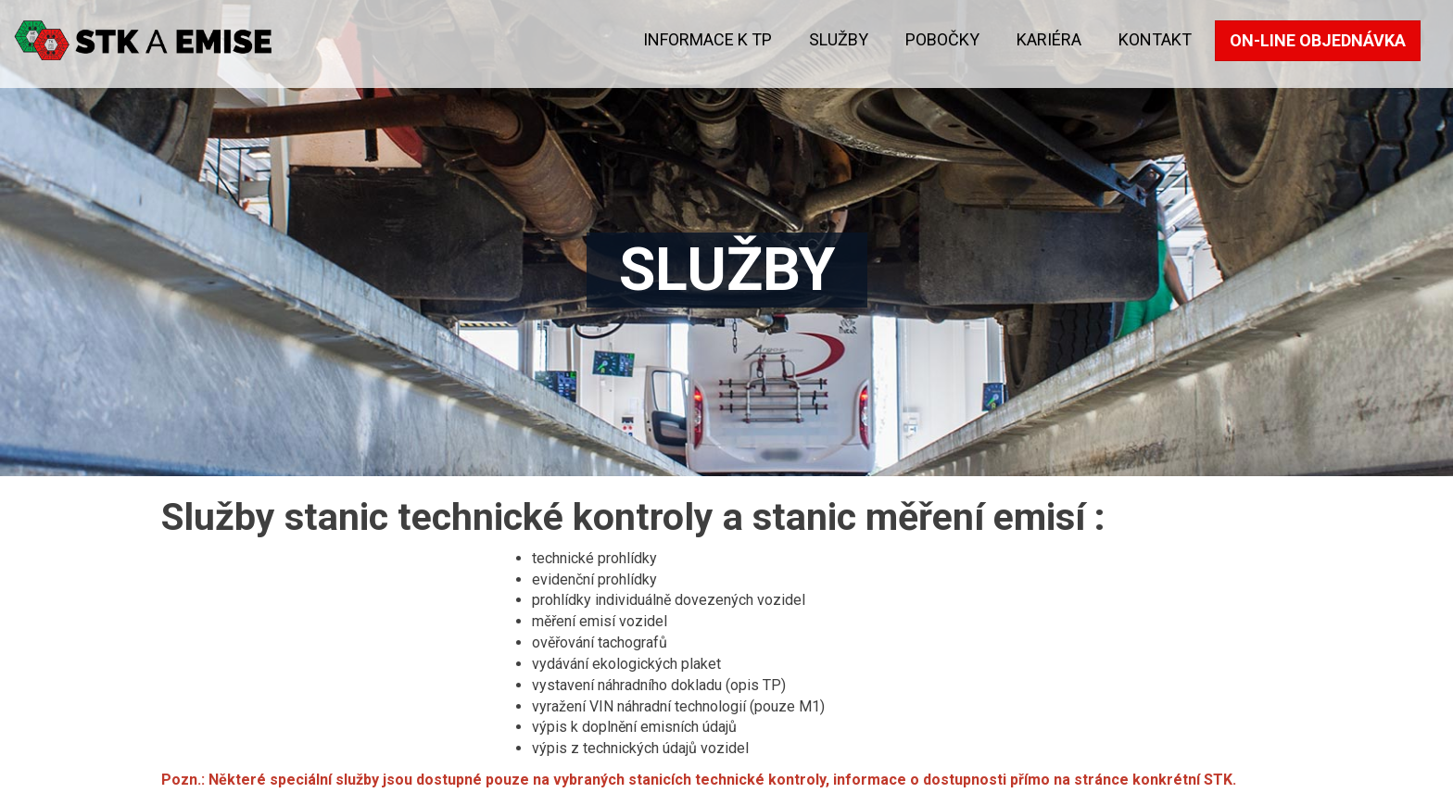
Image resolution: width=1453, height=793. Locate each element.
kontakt (1155, 39)
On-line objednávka (1318, 40)
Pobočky (942, 39)
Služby (838, 39)
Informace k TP (707, 39)
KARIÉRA (1049, 39)
